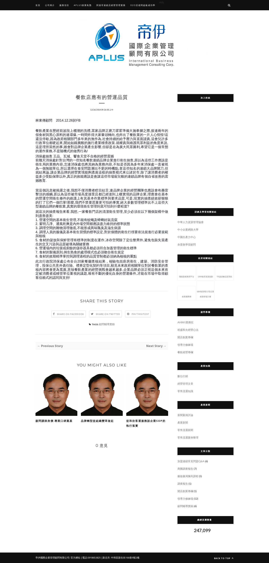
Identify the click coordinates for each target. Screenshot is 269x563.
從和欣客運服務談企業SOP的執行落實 (146, 423)
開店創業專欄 (185, 337)
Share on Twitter (108, 314)
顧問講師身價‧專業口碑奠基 (53, 421)
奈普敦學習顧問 (186, 244)
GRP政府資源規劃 (205, 273)
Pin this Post (140, 314)
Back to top (224, 558)
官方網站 (75, 557)
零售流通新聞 (185, 430)
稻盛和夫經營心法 (187, 329)
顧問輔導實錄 (107, 324)
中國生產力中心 (186, 237)
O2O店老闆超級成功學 (142, 5)
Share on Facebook (70, 314)
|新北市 (105, 557)
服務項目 (64, 5)
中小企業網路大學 (187, 229)
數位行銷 (182, 376)
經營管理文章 (185, 383)
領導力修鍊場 (185, 344)
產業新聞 (182, 422)
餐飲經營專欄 (185, 352)
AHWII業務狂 (185, 322)
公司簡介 (50, 5)
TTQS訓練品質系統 (224, 273)
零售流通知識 (185, 391)
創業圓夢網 (186, 293)
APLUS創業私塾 (83, 5)
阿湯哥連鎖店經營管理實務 (111, 5)
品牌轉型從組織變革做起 (97, 421)
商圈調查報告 (185, 468)
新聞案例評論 (185, 415)
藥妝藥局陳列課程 (187, 476)
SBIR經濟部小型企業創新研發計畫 (205, 290)
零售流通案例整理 (187, 437)
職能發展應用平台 (186, 273)
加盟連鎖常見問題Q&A (190, 461)
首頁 (37, 5)
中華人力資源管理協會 (190, 222)
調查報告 (182, 483)
